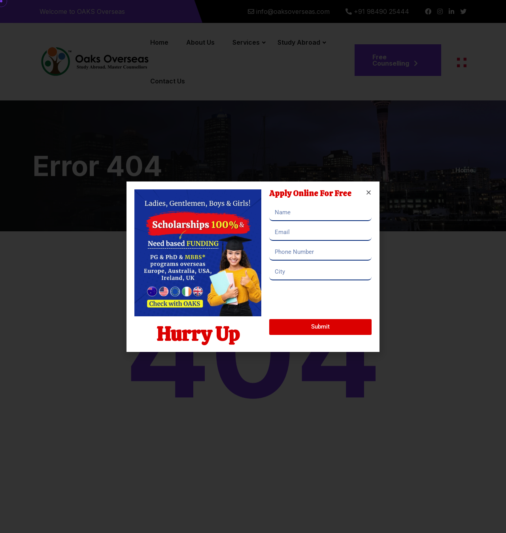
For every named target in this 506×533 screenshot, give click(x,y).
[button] (369, 192)
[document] (253, 266)
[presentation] (329, 299)
